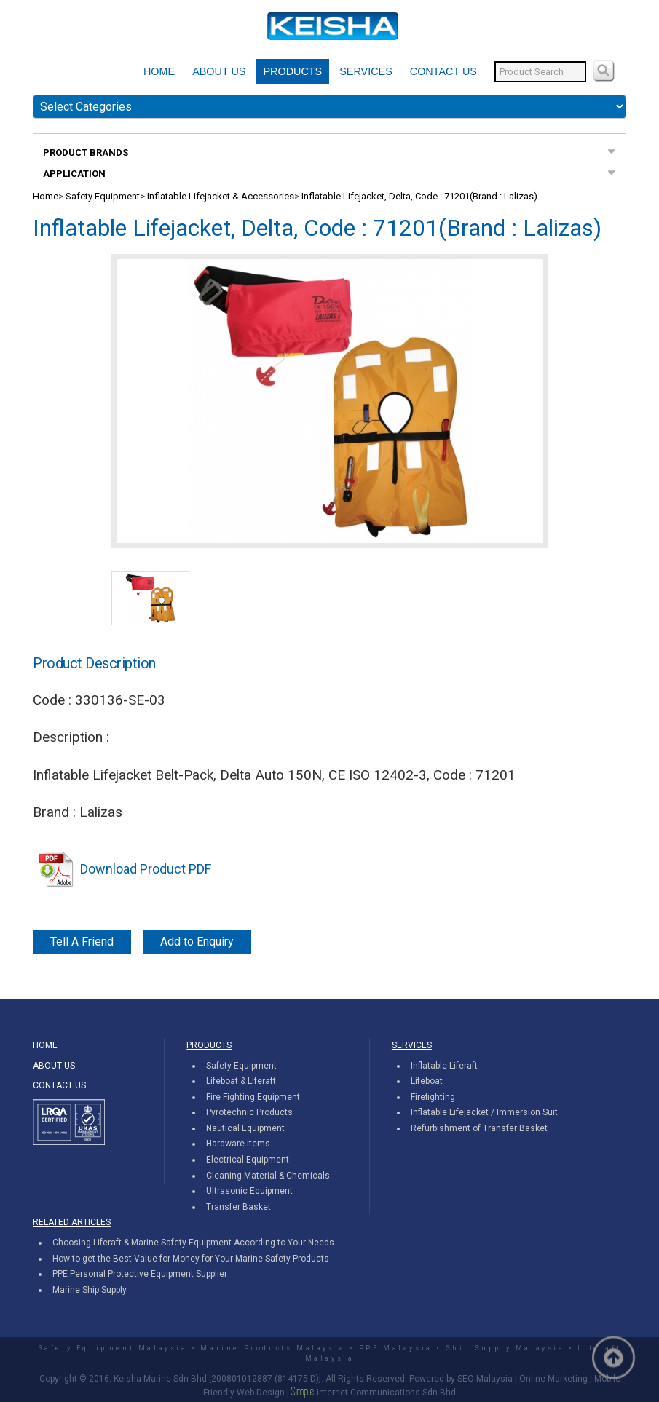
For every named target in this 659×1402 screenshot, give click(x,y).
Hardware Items (238, 1143)
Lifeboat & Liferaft (241, 1081)
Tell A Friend (82, 941)
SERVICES (365, 71)
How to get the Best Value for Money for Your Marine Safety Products (190, 1259)
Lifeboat (427, 1081)
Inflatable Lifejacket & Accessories (220, 196)
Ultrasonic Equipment (249, 1191)
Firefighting (433, 1097)
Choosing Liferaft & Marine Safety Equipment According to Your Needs (193, 1242)
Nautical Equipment (245, 1128)
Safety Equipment (103, 196)
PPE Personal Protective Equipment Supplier (139, 1274)
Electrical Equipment (247, 1160)
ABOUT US (218, 71)
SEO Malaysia (485, 1379)
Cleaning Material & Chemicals (268, 1176)
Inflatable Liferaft (444, 1066)
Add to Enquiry (197, 941)
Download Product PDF (122, 868)
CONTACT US (443, 71)
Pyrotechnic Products (249, 1112)
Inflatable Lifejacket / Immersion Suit (484, 1112)
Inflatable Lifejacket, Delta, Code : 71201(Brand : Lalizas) (419, 196)
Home (45, 196)
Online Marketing (553, 1379)
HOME (159, 71)
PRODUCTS (292, 71)
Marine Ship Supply (89, 1290)
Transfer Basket (238, 1207)
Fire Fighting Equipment (253, 1097)
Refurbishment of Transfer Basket (479, 1128)
